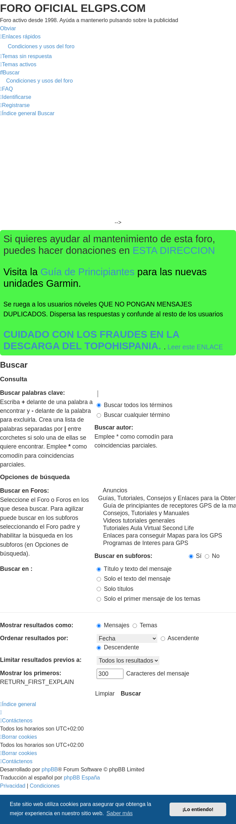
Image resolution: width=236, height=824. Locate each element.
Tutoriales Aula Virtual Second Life (166, 528)
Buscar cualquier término (133, 414)
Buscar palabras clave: (32, 392)
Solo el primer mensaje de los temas (148, 598)
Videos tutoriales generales (166, 521)
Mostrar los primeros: (30, 673)
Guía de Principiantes (87, 271)
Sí (195, 556)
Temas (145, 625)
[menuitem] (118, 46)
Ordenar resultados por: (34, 638)
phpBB (50, 769)
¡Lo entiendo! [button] (197, 809)
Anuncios (166, 490)
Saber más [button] (119, 813)
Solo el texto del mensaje (133, 578)
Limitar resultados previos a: (41, 659)
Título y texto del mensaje (134, 568)
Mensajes (113, 625)
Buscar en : (16, 568)
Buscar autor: (113, 427)
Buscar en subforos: (123, 556)
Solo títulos (115, 588)
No (212, 556)
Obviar (8, 28)
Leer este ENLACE (195, 347)
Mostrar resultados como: (36, 625)
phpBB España (82, 778)
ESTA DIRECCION (174, 250)
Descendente (118, 647)
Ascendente (180, 638)
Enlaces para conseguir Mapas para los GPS (166, 536)
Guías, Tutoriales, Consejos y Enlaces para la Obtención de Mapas (166, 498)
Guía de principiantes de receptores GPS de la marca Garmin (166, 506)
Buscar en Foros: (24, 490)
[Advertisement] (118, 168)
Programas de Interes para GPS (166, 543)
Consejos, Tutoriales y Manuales (166, 513)
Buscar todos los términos (134, 405)
